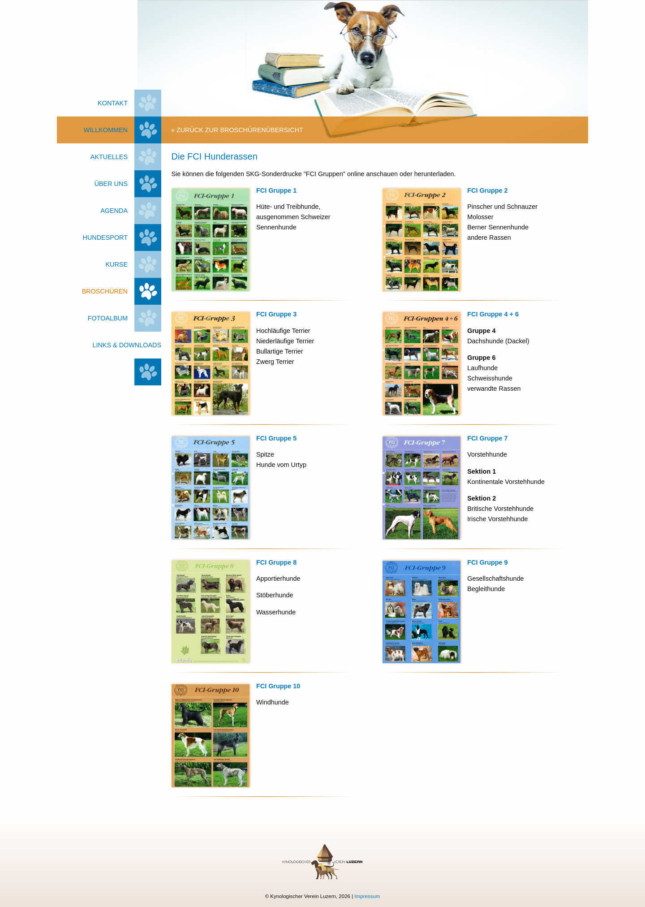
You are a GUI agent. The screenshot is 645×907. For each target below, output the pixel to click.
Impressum (367, 896)
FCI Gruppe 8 (276, 562)
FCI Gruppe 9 (487, 562)
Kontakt (113, 103)
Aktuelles (109, 156)
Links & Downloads (126, 345)
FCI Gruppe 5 (276, 438)
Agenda (114, 210)
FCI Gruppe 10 (278, 686)
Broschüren (105, 291)
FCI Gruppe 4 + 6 (493, 314)
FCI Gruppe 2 (487, 190)
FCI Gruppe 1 (276, 190)
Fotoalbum (108, 318)
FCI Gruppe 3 (276, 314)
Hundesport (105, 237)
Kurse (116, 264)
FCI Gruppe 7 (487, 438)
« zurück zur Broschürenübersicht (237, 130)
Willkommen (106, 130)
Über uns (111, 183)
